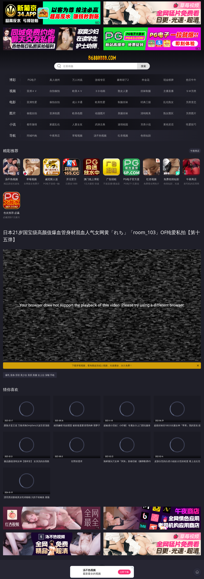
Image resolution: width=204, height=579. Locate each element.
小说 (12, 124)
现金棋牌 (168, 80)
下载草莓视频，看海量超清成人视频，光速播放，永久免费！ (135, 365)
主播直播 (168, 91)
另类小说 (146, 124)
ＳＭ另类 (191, 91)
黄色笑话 (168, 124)
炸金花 (145, 80)
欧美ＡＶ (77, 91)
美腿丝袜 (123, 113)
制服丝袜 (123, 102)
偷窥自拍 (32, 113)
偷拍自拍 (55, 102)
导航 (12, 135)
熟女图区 (168, 113)
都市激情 (32, 124)
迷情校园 (123, 124)
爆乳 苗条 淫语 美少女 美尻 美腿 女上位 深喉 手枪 (30, 375)
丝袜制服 (146, 91)
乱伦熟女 (168, 102)
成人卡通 (77, 102)
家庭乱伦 (55, 124)
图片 (12, 113)
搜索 (143, 66)
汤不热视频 (100, 135)
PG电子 (32, 80)
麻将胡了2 (123, 80)
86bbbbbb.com (102, 58)
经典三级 (146, 102)
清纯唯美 (146, 113)
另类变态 (191, 102)
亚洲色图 (55, 113)
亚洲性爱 (32, 102)
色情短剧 (146, 135)
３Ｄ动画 (100, 91)
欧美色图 (77, 113)
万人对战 (77, 80)
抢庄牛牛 (191, 80)
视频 (12, 91)
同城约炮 (32, 135)
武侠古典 (100, 124)
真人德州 (55, 80)
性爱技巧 (191, 124)
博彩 (12, 80)
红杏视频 (123, 135)
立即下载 (124, 571)
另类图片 (191, 113)
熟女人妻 (123, 91)
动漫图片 (100, 113)
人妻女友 (77, 124)
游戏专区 (100, 80)
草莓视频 (77, 135)
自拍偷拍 (55, 91)
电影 (12, 102)
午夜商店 (55, 135)
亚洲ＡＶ (32, 91)
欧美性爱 (100, 102)
